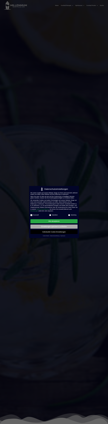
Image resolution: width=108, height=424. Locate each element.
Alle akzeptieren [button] (54, 221)
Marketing (72, 215)
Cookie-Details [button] (46, 235)
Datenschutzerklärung (42, 209)
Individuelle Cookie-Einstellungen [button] (54, 232)
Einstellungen (34, 211)
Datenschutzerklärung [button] (55, 235)
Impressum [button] (63, 235)
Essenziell (34, 215)
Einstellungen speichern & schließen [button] (54, 226)
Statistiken (53, 215)
